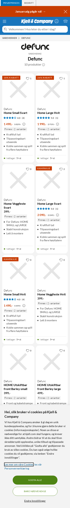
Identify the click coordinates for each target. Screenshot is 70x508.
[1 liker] (28, 78)
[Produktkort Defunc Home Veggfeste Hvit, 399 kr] (52, 271)
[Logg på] (56, 20)
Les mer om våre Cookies (18, 464)
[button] (43, 64)
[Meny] (4, 21)
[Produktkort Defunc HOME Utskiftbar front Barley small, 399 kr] (18, 362)
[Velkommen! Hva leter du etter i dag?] (37, 29)
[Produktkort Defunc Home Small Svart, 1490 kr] (18, 89)
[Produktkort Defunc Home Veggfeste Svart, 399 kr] (18, 180)
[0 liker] (28, 169)
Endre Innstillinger (35, 500)
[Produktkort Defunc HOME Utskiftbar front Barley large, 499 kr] (52, 362)
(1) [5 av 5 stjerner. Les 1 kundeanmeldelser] (56, 118)
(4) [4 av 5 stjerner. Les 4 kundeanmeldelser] (23, 118)
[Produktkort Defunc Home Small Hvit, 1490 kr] (18, 271)
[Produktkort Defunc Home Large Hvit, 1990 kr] (52, 89)
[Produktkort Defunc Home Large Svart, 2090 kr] (52, 180)
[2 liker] (62, 169)
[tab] (11, 3)
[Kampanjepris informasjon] (23, 124)
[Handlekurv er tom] (65, 20)
